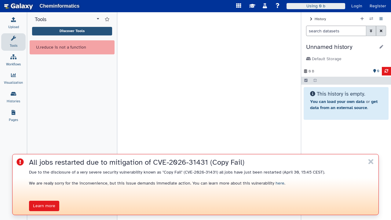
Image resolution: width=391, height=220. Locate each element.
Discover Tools (72, 31)
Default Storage (324, 58)
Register (378, 6)
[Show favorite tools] (107, 19)
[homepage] (18, 6)
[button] (340, 47)
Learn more (44, 205)
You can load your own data (337, 101)
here (280, 183)
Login (356, 6)
